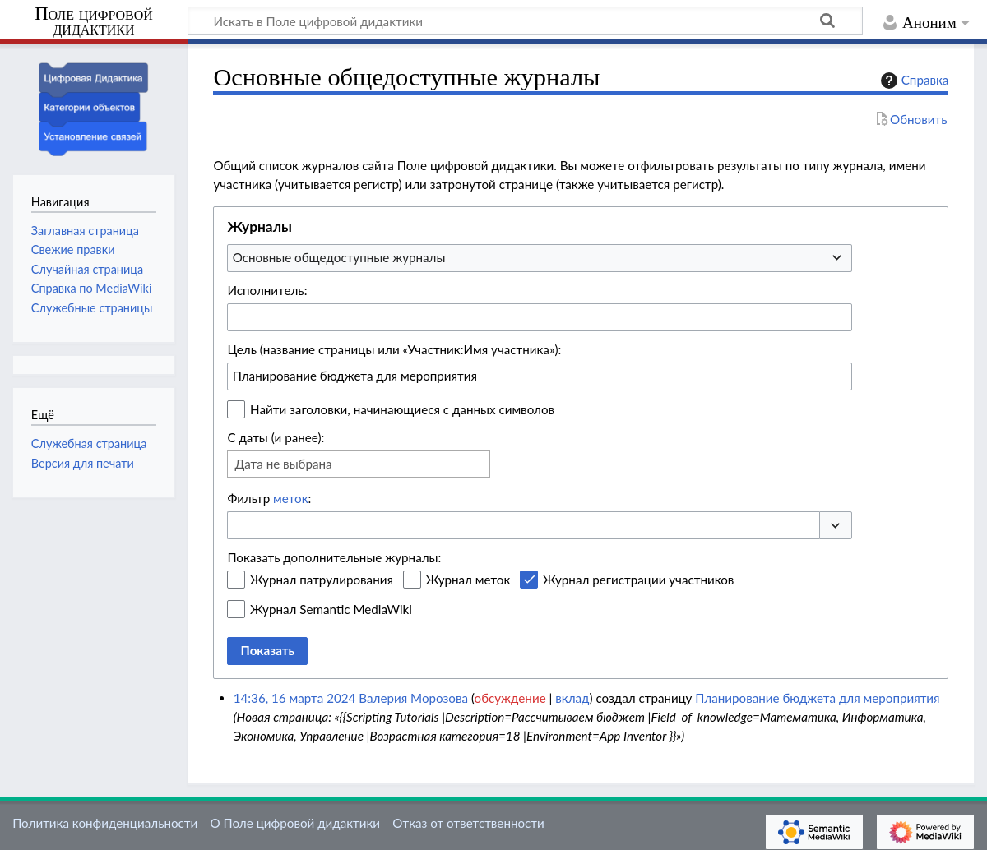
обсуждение (510, 698)
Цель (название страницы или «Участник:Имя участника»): (394, 349)
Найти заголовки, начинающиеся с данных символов (402, 409)
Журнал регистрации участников (638, 579)
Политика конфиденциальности (104, 822)
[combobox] (539, 258)
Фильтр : (269, 498)
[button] (835, 525)
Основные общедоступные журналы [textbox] (339, 257)
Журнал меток (468, 579)
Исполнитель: (267, 290)
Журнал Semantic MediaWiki (331, 609)
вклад (572, 698)
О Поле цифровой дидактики (295, 822)
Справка (913, 80)
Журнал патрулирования (321, 579)
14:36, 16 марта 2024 (295, 698)
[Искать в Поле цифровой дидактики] (525, 20)
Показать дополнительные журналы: (334, 557)
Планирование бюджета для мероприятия (817, 698)
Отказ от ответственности (468, 822)
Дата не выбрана (282, 463)
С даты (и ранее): (275, 437)
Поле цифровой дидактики (94, 22)
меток (290, 498)
